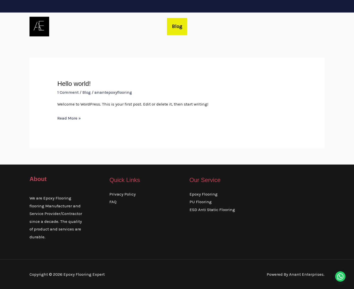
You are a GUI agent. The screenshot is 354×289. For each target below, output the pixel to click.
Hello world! (74, 83)
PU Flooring (201, 201)
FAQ (113, 201)
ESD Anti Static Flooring (212, 209)
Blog (177, 26)
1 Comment (68, 92)
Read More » (69, 117)
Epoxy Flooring (204, 194)
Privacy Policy (122, 194)
